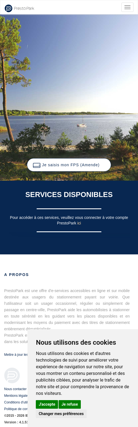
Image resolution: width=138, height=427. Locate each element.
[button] (69, 165)
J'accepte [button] (47, 404)
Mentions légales (16, 396)
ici (79, 223)
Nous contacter (15, 389)
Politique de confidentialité (23, 409)
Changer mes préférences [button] (61, 413)
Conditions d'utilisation (20, 402)
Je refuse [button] (69, 404)
